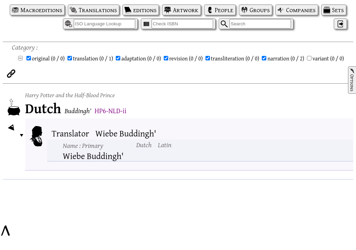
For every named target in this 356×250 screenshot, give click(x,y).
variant (328, 58)
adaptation (141, 58)
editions (144, 10)
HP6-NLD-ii (111, 111)
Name (83, 145)
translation (93, 58)
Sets (338, 10)
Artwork (185, 10)
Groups (260, 10)
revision (186, 58)
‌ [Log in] (340, 23)
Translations (98, 10)
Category (23, 47)
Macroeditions (41, 10)
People (224, 10)
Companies (301, 10)
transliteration (235, 58)
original (48, 58)
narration (285, 58)
